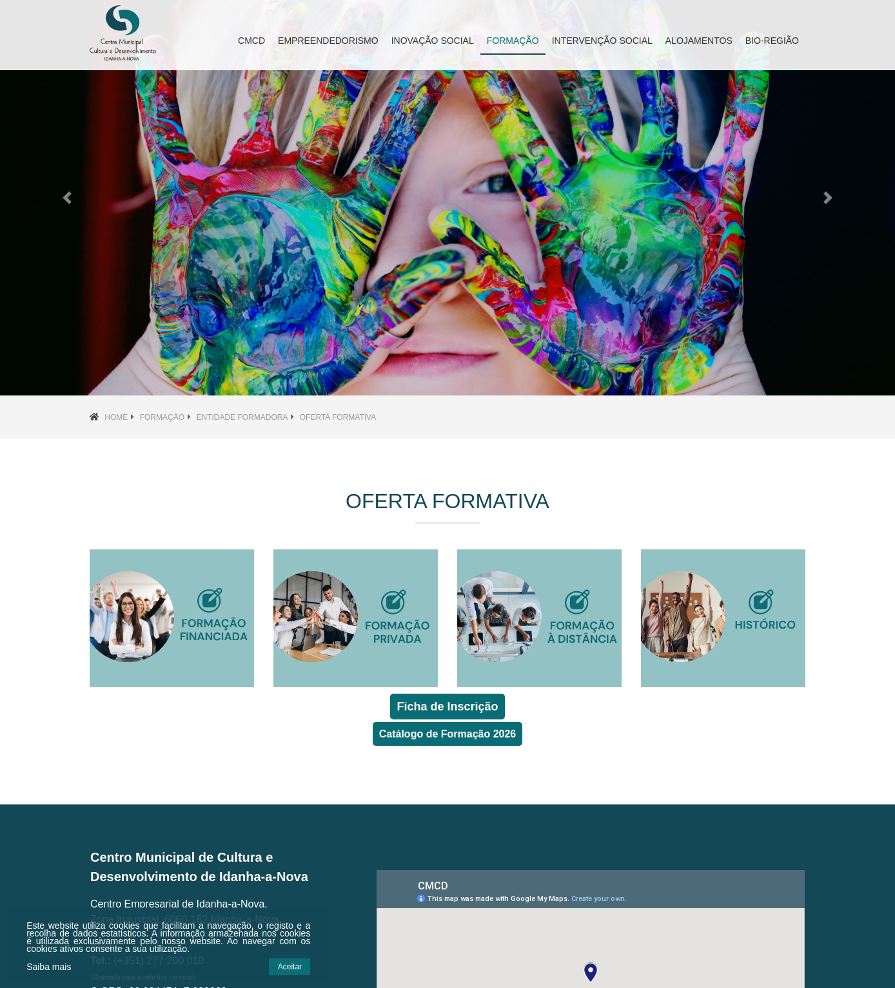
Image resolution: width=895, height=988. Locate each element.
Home (116, 417)
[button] (67, 197)
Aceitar (279, 966)
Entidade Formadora (242, 417)
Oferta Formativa (338, 417)
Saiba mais (48, 967)
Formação (162, 417)
